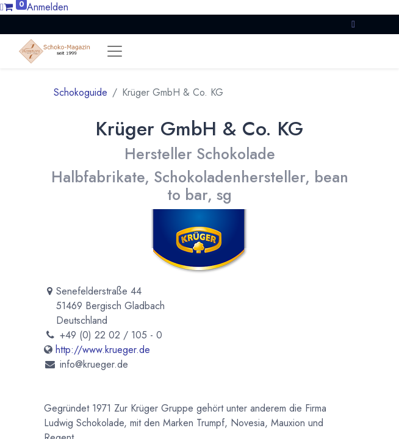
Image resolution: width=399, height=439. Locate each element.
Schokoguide (80, 92)
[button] (353, 24)
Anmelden (47, 7)
